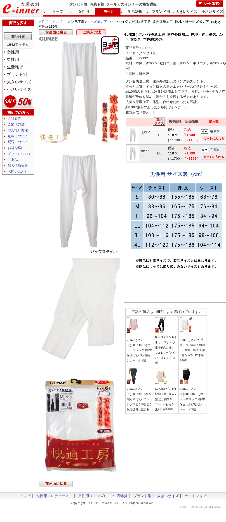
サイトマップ (195, 498)
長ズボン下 (98, 22)
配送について (18, 145)
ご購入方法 (92, 33)
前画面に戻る (56, 33)
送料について (18, 139)
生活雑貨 (15, 68)
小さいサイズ (19, 91)
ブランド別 (17, 76)
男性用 (13, 60)
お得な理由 (16, 151)
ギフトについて (19, 157)
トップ (57, 12)
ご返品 (13, 163)
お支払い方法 (18, 132)
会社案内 (14, 120)
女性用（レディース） (54, 498)
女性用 (13, 52)
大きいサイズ (19, 83)
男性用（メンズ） (52, 22)
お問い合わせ (18, 175)
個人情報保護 (18, 169)
